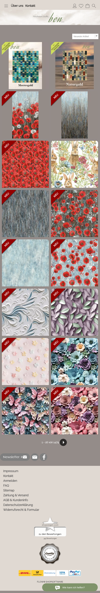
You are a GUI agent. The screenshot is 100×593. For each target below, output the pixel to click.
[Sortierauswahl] (85, 36)
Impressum (10, 471)
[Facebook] (43, 457)
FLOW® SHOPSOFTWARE (50, 582)
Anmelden (10, 480)
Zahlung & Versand (15, 495)
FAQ (6, 485)
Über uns (17, 5)
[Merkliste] (81, 5)
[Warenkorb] (87, 5)
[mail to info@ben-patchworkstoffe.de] (35, 457)
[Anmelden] (74, 5)
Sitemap (8, 490)
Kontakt (30, 5)
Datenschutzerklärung (18, 505)
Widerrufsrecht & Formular (21, 509)
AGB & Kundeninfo (15, 500)
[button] (6, 5)
